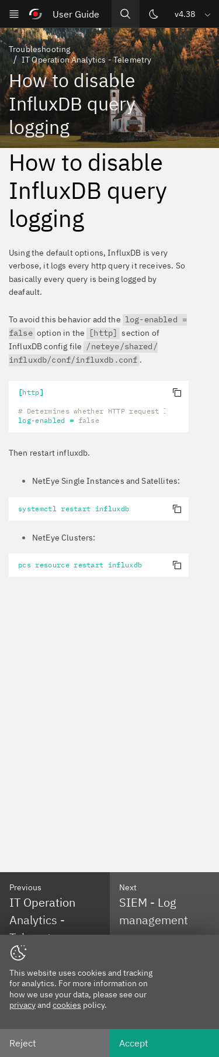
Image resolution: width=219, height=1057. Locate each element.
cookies (67, 1005)
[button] (194, 13)
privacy (22, 1005)
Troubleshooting (39, 49)
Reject (22, 1043)
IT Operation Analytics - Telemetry (86, 59)
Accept (133, 1043)
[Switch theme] (154, 14)
